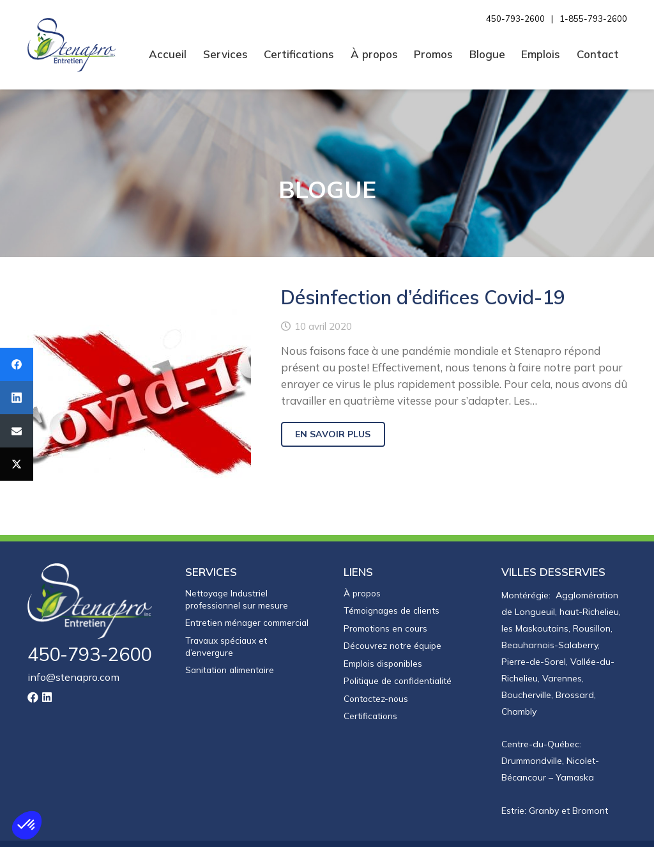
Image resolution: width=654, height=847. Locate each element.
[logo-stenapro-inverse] (90, 601)
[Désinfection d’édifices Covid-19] (139, 396)
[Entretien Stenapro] (72, 45)
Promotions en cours (385, 628)
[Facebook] (16, 364)
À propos (362, 592)
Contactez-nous (376, 698)
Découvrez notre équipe (392, 645)
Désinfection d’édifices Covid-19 (422, 297)
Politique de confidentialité (398, 680)
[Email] (16, 430)
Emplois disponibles (383, 663)
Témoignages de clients (391, 610)
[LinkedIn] (47, 697)
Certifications (370, 715)
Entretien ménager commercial (246, 622)
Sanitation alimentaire (229, 669)
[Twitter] (16, 464)
